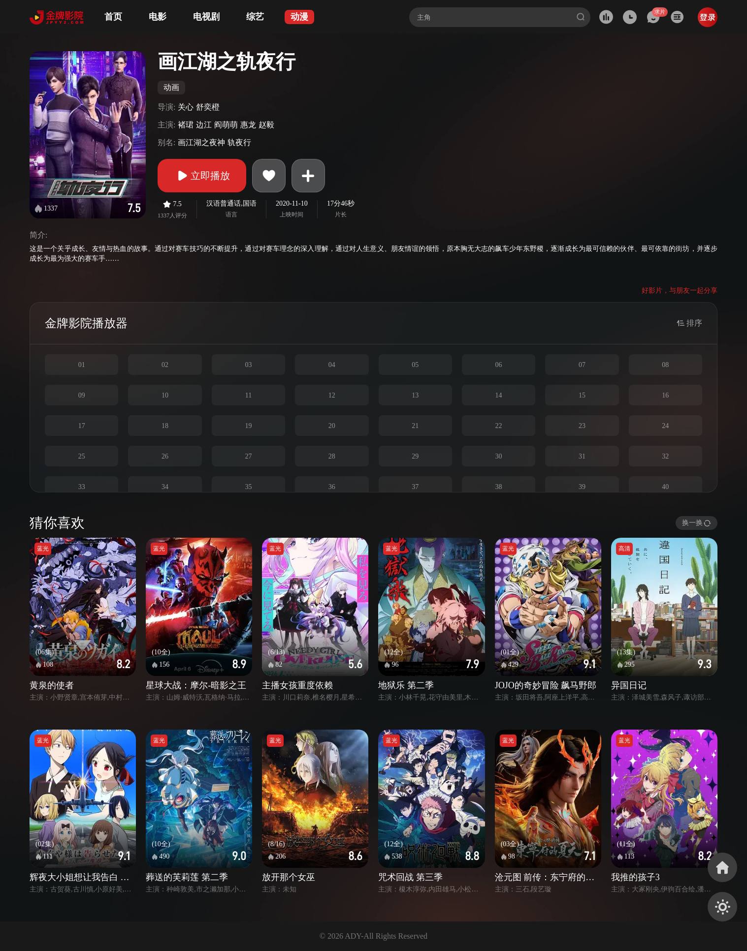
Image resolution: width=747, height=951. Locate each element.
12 (331, 395)
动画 (171, 87)
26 (165, 456)
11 (248, 395)
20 (331, 425)
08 (665, 364)
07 (582, 364)
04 (331, 364)
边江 (204, 125)
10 (165, 395)
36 (331, 487)
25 (81, 456)
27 (248, 456)
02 (165, 364)
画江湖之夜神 (201, 142)
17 (81, 425)
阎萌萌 (226, 125)
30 (498, 456)
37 (415, 487)
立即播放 (202, 175)
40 (665, 487)
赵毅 (266, 125)
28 (331, 456)
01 (81, 364)
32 (665, 456)
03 (248, 364)
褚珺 (186, 125)
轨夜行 (239, 142)
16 (665, 395)
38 (498, 487)
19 (248, 425)
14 (498, 395)
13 (415, 395)
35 (248, 487)
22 (498, 425)
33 (81, 487)
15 (582, 395)
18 (165, 425)
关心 (186, 107)
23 (582, 425)
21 (415, 425)
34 (165, 487)
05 (415, 364)
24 (665, 425)
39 (582, 487)
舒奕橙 (208, 107)
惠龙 (248, 125)
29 (415, 456)
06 (498, 364)
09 (81, 395)
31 (582, 456)
